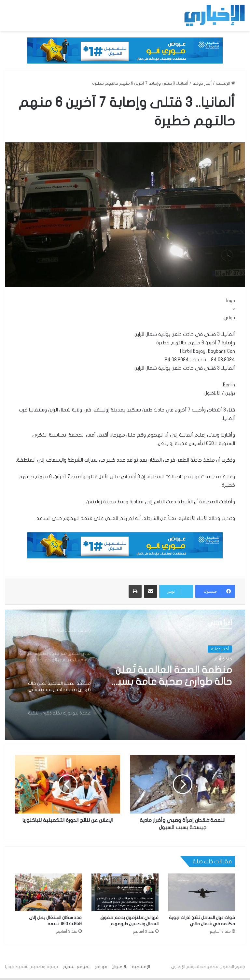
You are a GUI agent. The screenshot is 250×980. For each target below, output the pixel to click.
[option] (125, 675)
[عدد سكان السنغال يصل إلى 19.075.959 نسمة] (48, 892)
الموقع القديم (76, 966)
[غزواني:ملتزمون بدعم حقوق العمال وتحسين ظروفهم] (124, 892)
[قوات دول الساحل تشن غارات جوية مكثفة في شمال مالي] (201, 892)
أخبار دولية (202, 83)
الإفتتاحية (141, 966)
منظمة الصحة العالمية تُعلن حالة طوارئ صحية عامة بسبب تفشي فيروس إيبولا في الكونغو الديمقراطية (170, 676)
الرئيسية (225, 83)
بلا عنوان (120, 966)
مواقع (101, 966)
